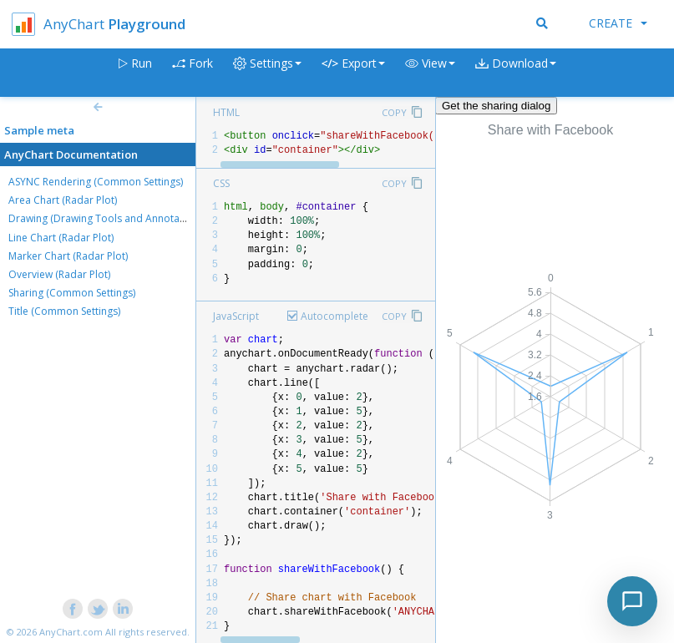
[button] (430, 73)
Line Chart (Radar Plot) (61, 237)
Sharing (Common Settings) (71, 293)
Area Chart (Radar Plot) (62, 200)
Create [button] (618, 23)
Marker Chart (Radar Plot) (68, 256)
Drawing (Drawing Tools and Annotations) (106, 218)
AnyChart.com (71, 631)
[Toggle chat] (632, 601)
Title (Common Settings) (64, 311)
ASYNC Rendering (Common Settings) (95, 182)
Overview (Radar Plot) (59, 274)
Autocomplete (334, 316)
